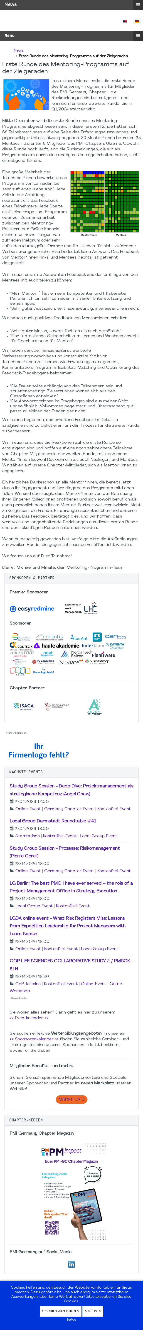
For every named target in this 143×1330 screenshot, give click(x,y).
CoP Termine (28, 984)
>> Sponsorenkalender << (34, 1039)
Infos (71, 1320)
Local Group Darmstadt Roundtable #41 (53, 821)
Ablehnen (93, 1311)
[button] (71, 578)
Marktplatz (72, 1099)
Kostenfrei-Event (114, 809)
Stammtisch (27, 836)
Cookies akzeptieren (60, 1311)
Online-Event (28, 809)
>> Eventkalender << (29, 1018)
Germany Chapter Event (69, 809)
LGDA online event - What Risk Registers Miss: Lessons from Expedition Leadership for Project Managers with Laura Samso (68, 926)
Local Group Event (98, 836)
